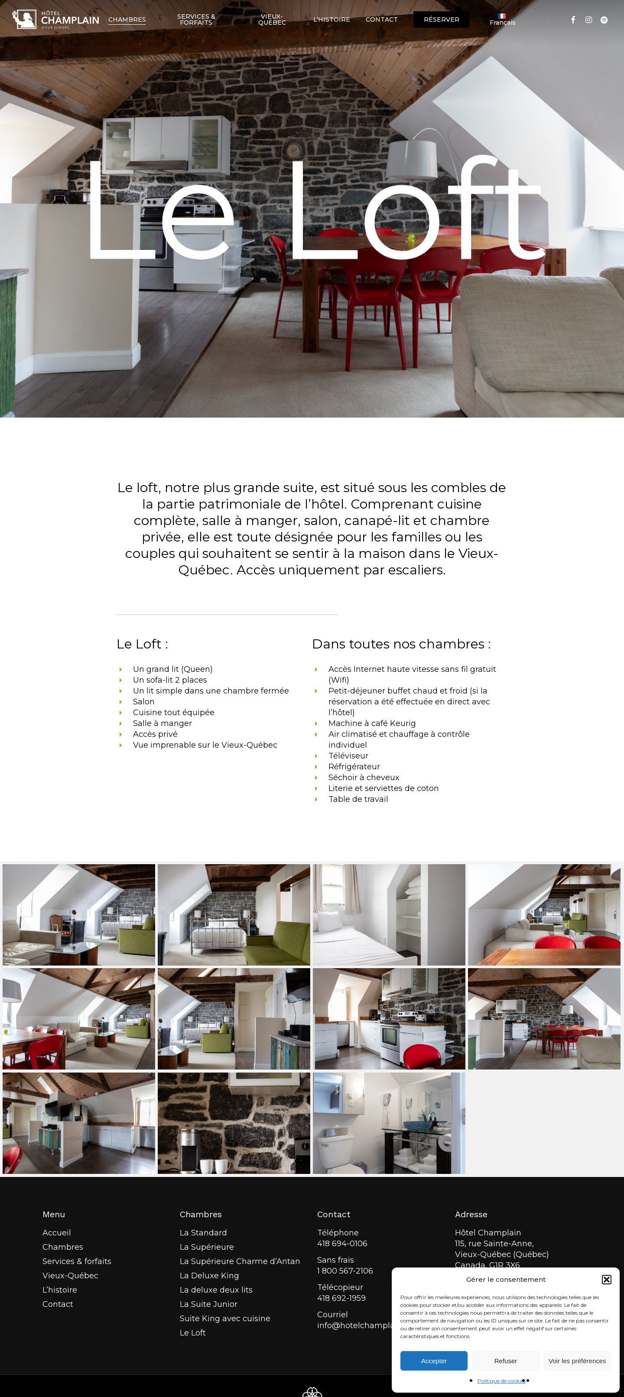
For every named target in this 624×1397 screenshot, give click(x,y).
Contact (57, 1304)
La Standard (203, 1233)
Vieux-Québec (70, 1275)
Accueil (56, 1233)
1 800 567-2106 (345, 1271)
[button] (606, 1279)
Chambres (62, 1247)
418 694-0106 (342, 1243)
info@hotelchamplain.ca (365, 1325)
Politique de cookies (502, 1381)
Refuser (505, 1361)
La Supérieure (207, 1247)
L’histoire (59, 1290)
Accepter (434, 1361)
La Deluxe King (209, 1275)
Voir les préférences (577, 1361)
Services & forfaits (76, 1261)
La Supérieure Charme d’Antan (240, 1261)
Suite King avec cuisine (225, 1318)
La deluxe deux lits (216, 1290)
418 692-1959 (341, 1298)
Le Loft (193, 1333)
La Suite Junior (208, 1304)
